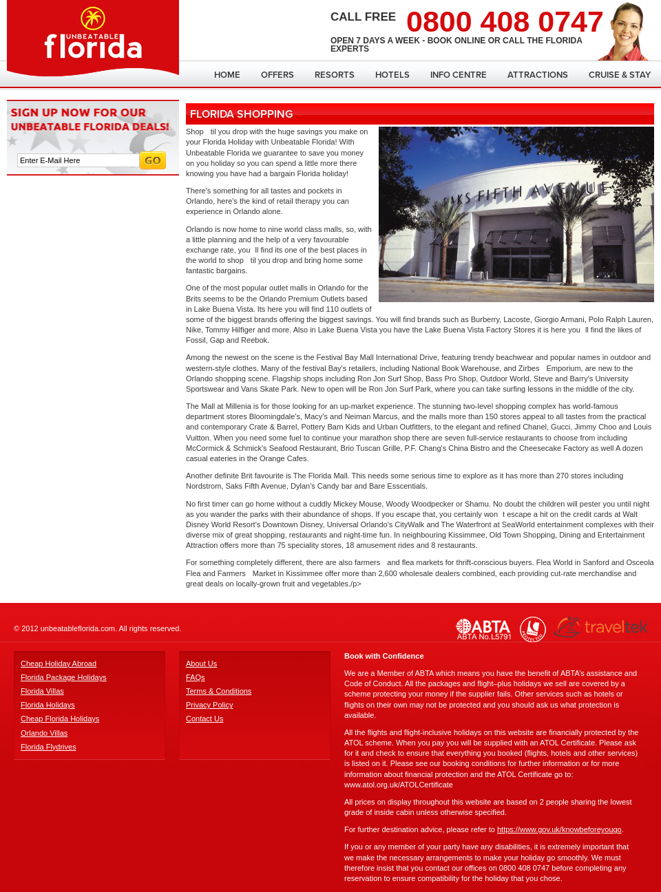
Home (227, 75)
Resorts (335, 75)
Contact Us (204, 718)
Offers (277, 75)
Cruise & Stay (620, 75)
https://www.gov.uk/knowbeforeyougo (559, 829)
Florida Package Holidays (64, 677)
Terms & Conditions (218, 691)
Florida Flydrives (48, 747)
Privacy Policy (209, 705)
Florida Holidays (48, 705)
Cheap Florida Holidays (60, 718)
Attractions (537, 75)
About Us (201, 663)
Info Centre (458, 75)
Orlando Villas (44, 733)
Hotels (392, 75)
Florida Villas (42, 691)
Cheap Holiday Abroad (58, 663)
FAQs (195, 677)
